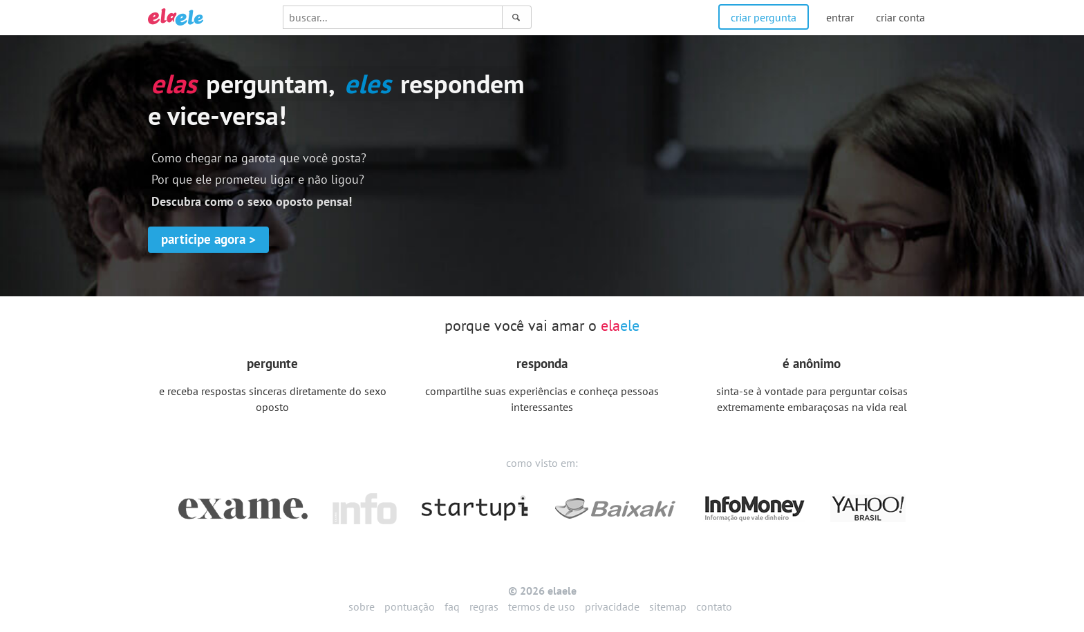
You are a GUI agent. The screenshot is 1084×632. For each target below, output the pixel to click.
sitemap (667, 606)
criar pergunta (763, 17)
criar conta (900, 17)
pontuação (409, 606)
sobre (361, 606)
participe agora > (208, 239)
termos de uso (541, 606)
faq (452, 606)
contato (714, 606)
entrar (840, 17)
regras (483, 606)
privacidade (612, 606)
